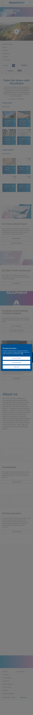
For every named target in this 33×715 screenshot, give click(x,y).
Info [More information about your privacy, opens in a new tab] (22, 353)
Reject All (16, 366)
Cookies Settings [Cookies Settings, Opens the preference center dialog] (16, 358)
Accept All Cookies (16, 362)
